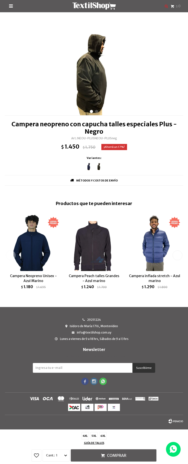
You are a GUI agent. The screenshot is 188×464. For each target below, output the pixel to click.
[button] (91, 111)
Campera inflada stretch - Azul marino (154, 278)
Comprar (116, 455)
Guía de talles (94, 443)
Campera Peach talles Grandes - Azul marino (94, 278)
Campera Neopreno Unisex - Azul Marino (33, 278)
